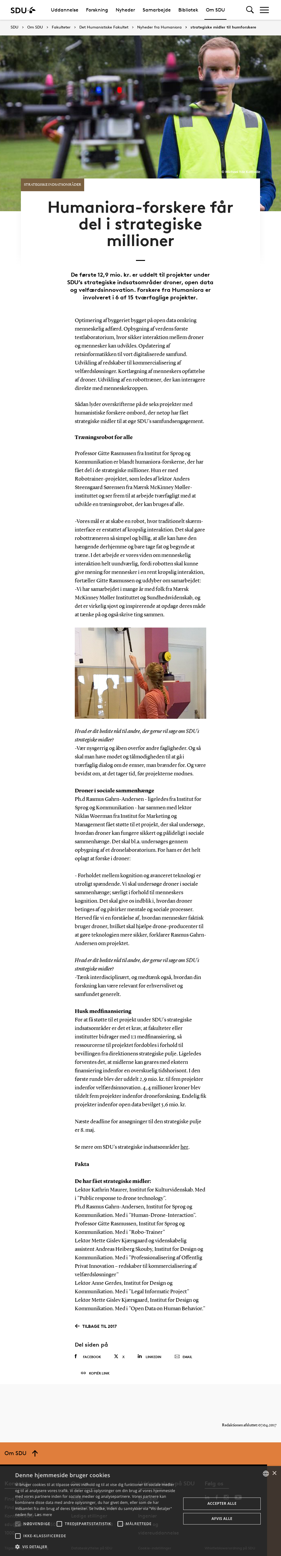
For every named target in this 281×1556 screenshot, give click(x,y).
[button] (18, 1524)
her (184, 1143)
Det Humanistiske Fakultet (103, 27)
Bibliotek (188, 10)
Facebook (88, 1352)
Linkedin (149, 1352)
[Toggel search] (250, 10)
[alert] (140, 1511)
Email (183, 1353)
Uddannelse (64, 10)
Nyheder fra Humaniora (159, 27)
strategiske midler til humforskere (223, 27)
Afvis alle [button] (222, 1518)
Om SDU (215, 10)
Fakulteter (61, 27)
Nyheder (125, 10)
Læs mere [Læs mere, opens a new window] (43, 1514)
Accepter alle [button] (221, 1503)
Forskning (97, 10)
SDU (14, 27)
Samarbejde (157, 10)
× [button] (274, 1473)
